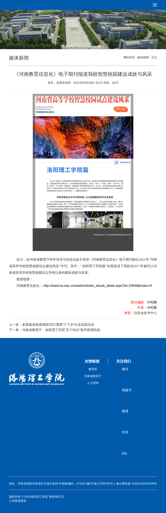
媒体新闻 (143, 57)
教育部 (93, 369)
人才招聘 (93, 383)
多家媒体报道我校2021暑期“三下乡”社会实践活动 (58, 324)
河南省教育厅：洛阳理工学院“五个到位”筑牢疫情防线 (61, 330)
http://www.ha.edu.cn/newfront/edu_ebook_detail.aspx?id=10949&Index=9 (98, 285)
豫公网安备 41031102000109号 (136, 483)
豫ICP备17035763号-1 (101, 483)
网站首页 (129, 57)
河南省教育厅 (92, 376)
